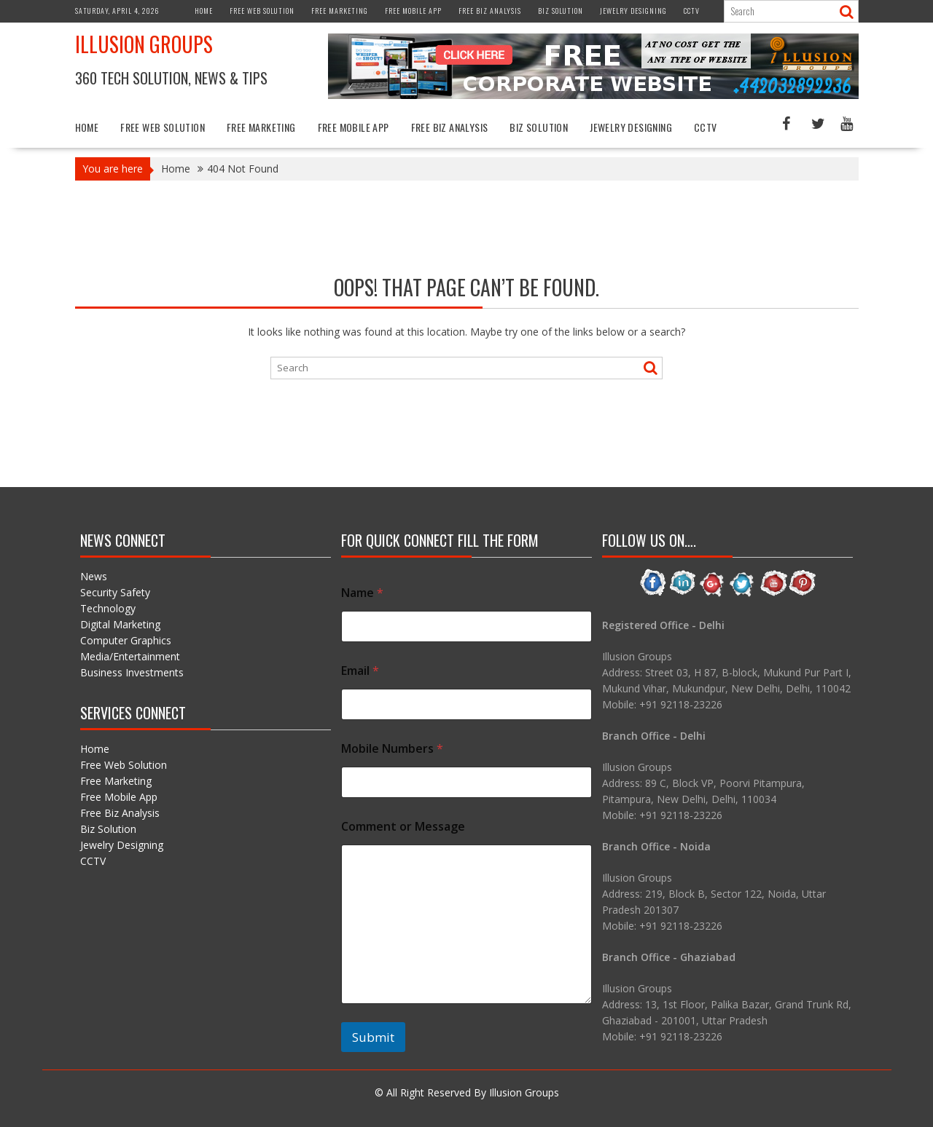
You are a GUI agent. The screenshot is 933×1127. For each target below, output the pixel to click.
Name (362, 593)
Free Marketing (339, 10)
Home (204, 10)
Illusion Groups (144, 44)
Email (360, 671)
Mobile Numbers (392, 749)
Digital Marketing (120, 624)
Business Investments (132, 672)
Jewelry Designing (633, 10)
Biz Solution (560, 10)
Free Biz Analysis (489, 10)
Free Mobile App (413, 10)
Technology (108, 608)
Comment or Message (403, 827)
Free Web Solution (262, 10)
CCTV (692, 10)
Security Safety (115, 592)
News (93, 576)
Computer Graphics (125, 640)
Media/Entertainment (130, 656)
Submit (373, 1037)
